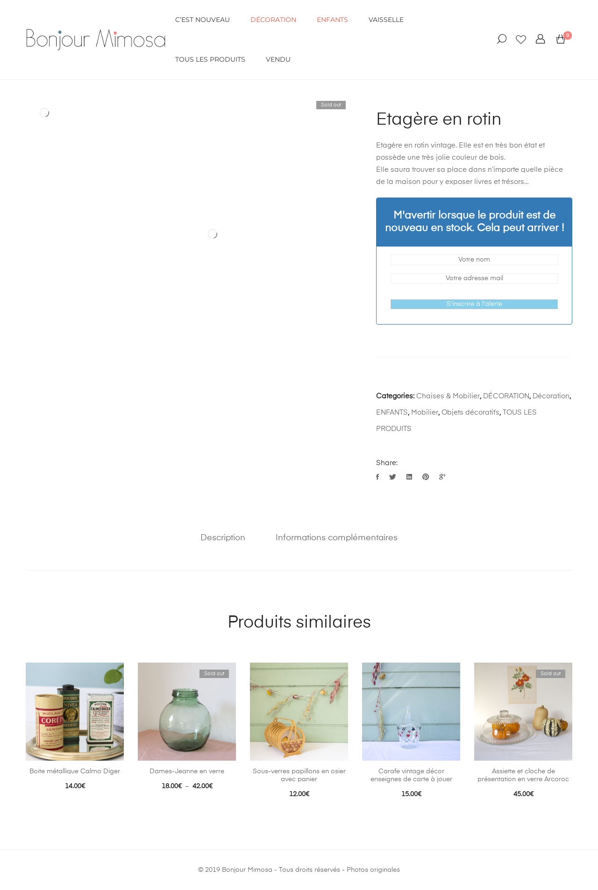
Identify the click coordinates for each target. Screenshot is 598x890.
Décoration (551, 396)
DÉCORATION (273, 19)
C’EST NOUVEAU (202, 19)
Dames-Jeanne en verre (187, 771)
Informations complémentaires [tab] (337, 538)
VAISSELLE (386, 19)
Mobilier (424, 412)
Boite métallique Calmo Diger (74, 771)
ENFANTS (332, 19)
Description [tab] (223, 538)
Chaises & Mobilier (448, 396)
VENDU (278, 59)
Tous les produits (210, 59)
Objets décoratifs (470, 412)
